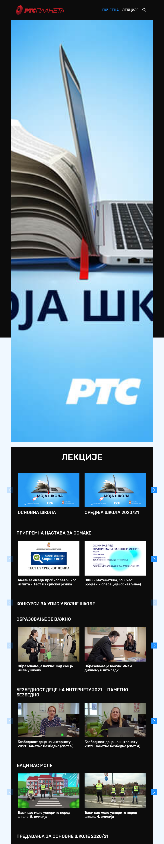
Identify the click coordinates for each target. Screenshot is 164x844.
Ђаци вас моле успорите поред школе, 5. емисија (44, 815)
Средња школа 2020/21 (112, 512)
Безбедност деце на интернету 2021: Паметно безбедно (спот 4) (112, 744)
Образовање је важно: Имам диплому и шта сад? (108, 668)
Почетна (110, 10)
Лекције (130, 10)
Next (154, 490)
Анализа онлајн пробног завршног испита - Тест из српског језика (47, 582)
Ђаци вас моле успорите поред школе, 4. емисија (111, 815)
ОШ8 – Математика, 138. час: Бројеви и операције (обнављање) (113, 582)
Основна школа (37, 512)
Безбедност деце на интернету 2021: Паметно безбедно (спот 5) (45, 744)
